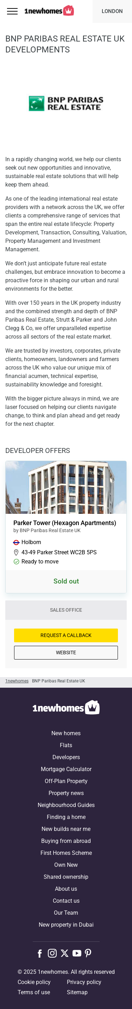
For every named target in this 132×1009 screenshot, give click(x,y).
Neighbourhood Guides (66, 805)
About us (66, 888)
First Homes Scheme (66, 853)
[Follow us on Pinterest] (91, 953)
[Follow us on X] (66, 953)
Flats (66, 745)
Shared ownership (66, 877)
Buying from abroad (66, 841)
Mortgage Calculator (66, 769)
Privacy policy (84, 982)
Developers (66, 757)
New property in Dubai (66, 924)
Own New (66, 865)
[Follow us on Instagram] (54, 953)
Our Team (66, 912)
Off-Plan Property (66, 781)
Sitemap (77, 992)
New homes (66, 733)
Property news (66, 793)
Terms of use (34, 992)
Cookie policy (34, 982)
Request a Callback (66, 635)
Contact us (66, 900)
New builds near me (66, 829)
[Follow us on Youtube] (79, 953)
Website (66, 652)
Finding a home (66, 817)
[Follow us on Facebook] (41, 952)
